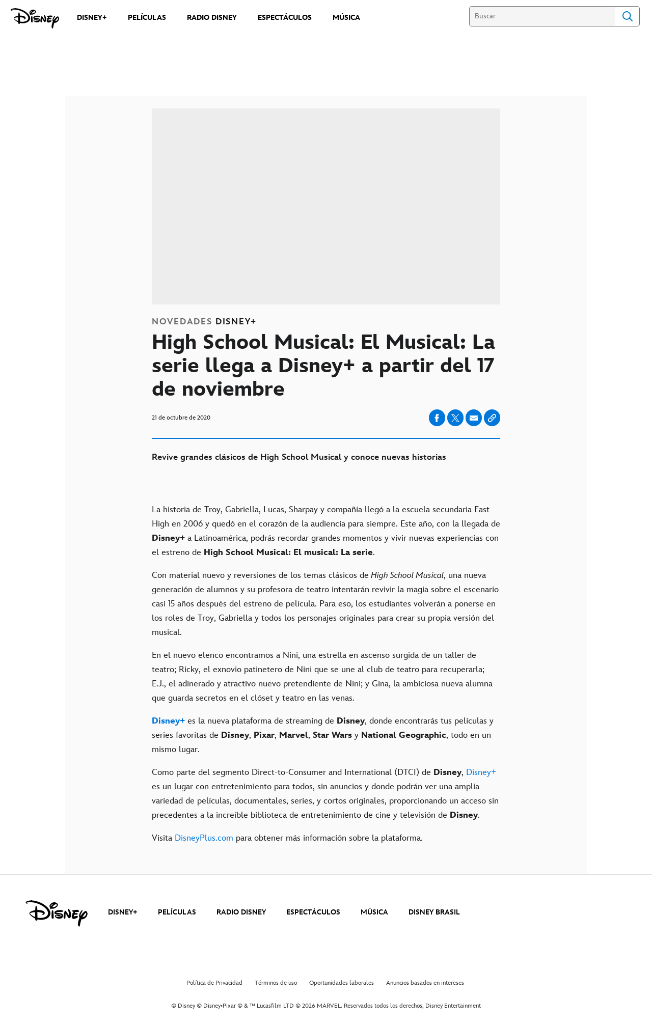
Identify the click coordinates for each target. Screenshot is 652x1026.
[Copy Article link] (492, 417)
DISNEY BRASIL (434, 912)
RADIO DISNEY (241, 912)
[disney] (56, 913)
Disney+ (481, 772)
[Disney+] (168, 721)
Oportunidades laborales (341, 983)
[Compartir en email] (474, 418)
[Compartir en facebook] (437, 417)
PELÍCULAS (177, 912)
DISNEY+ (123, 912)
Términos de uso (276, 983)
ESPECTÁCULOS (313, 912)
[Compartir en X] (455, 417)
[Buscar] (542, 16)
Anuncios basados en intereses (425, 983)
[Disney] (35, 18)
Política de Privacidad (214, 983)
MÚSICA (374, 912)
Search (627, 16)
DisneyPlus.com (204, 838)
